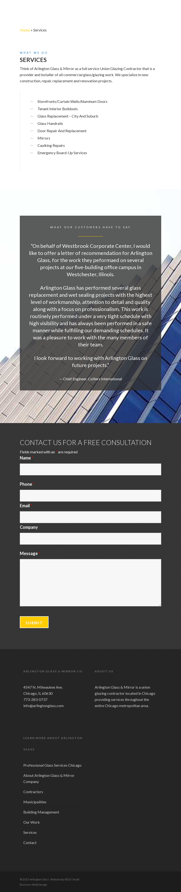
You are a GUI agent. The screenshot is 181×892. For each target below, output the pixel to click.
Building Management (41, 812)
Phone (27, 484)
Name (26, 457)
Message (30, 553)
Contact (30, 842)
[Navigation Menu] (158, 11)
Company (29, 527)
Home (25, 30)
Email (26, 505)
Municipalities (34, 802)
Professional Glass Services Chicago (52, 765)
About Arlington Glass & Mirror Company (48, 778)
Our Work (31, 822)
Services (30, 832)
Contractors (33, 791)
